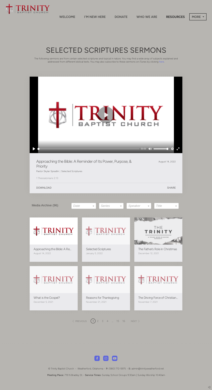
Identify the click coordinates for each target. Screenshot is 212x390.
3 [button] (102, 321)
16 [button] (123, 321)
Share (171, 187)
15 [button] (117, 321)
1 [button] (93, 321)
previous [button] (81, 321)
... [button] (112, 321)
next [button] (134, 321)
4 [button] (107, 321)
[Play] (34, 148)
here (161, 61)
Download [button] (44, 187)
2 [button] (98, 321)
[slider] (88, 148)
